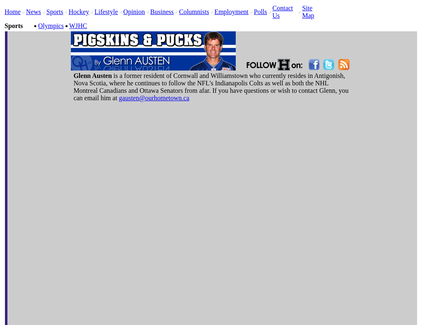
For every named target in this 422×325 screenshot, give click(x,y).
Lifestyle (106, 11)
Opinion (134, 11)
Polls (260, 11)
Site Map (308, 12)
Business (162, 11)
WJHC (78, 25)
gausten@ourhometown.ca (154, 97)
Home (13, 11)
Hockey (78, 11)
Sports (55, 11)
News (33, 11)
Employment (231, 11)
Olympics (50, 25)
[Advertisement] (297, 44)
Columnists (194, 11)
